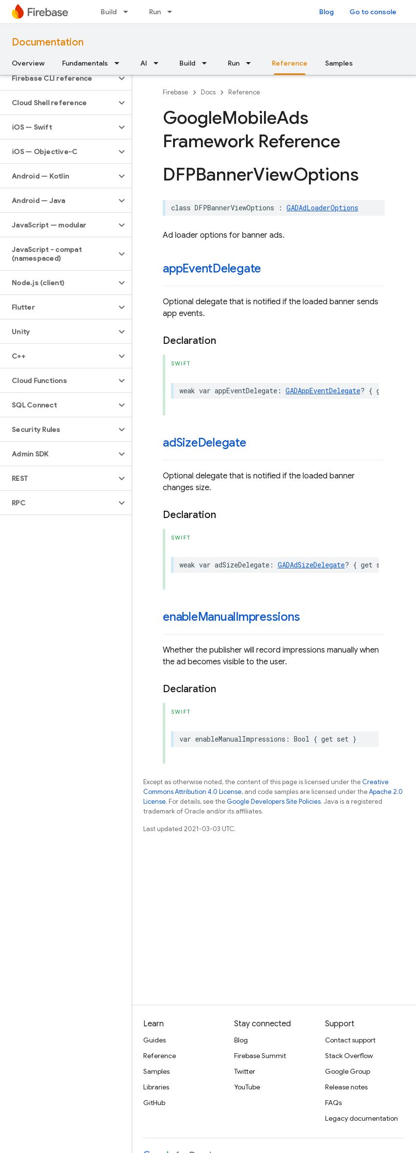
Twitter (244, 1071)
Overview (28, 63)
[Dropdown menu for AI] (159, 63)
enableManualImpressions (231, 617)
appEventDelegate (212, 268)
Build (109, 11)
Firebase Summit (260, 1055)
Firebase (175, 92)
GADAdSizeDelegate (311, 564)
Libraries (156, 1087)
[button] (58, 78)
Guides (154, 1040)
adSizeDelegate (204, 442)
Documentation (48, 42)
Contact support (350, 1040)
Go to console (373, 11)
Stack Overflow (349, 1055)
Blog (326, 11)
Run (155, 11)
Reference (244, 92)
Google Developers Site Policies (274, 801)
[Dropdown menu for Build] (128, 11)
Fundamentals (85, 63)
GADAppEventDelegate (322, 390)
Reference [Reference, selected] (289, 63)
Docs (208, 92)
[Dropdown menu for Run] (172, 11)
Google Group (347, 1071)
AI (143, 63)
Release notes (346, 1087)
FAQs (333, 1102)
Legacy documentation (361, 1118)
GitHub (154, 1102)
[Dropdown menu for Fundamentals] (119, 63)
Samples (339, 63)
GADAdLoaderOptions (322, 207)
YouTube (247, 1087)
